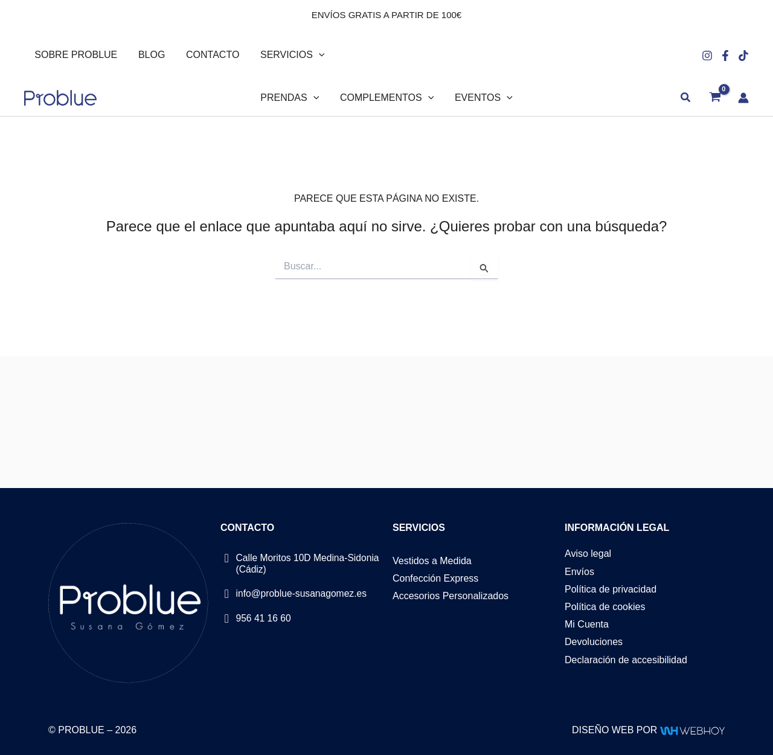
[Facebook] (725, 55)
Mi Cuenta (587, 625)
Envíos (579, 572)
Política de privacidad (610, 589)
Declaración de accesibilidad (626, 660)
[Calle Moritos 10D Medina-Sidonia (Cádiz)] (226, 558)
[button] (313, 55)
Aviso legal (588, 554)
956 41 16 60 (264, 617)
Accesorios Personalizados (450, 596)
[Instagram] (707, 55)
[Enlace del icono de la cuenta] (743, 97)
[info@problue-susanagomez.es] (226, 593)
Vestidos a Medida (432, 561)
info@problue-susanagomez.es (303, 593)
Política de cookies (605, 607)
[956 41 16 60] (226, 618)
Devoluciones (594, 642)
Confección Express (435, 578)
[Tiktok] (743, 55)
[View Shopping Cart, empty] (715, 98)
